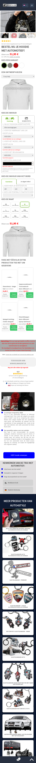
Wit (21, 65)
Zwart (4, 65)
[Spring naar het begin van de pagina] (32, 759)
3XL (6, 216)
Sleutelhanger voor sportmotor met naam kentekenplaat (18, 683)
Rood (15, 65)
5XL (25, 216)
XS (6, 204)
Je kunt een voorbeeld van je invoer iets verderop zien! (20, 354)
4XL (15, 216)
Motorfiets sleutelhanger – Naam (18, 631)
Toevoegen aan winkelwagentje (18, 362)
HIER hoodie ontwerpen (19, 455)
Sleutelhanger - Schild (18, 606)
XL (15, 210)
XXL (25, 210)
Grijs (10, 65)
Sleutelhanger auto (18, 554)
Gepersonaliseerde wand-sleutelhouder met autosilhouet (18, 735)
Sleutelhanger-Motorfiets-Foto (18, 708)
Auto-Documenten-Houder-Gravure (18, 529)
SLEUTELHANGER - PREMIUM (18, 580)
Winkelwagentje (10, 758)
